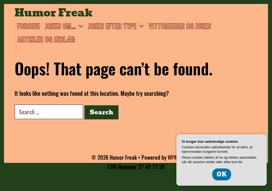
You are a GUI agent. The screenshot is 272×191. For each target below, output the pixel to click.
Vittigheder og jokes (180, 26)
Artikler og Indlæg (46, 39)
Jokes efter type (117, 26)
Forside (28, 26)
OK (221, 174)
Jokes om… (65, 26)
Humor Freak (53, 12)
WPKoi (174, 157)
